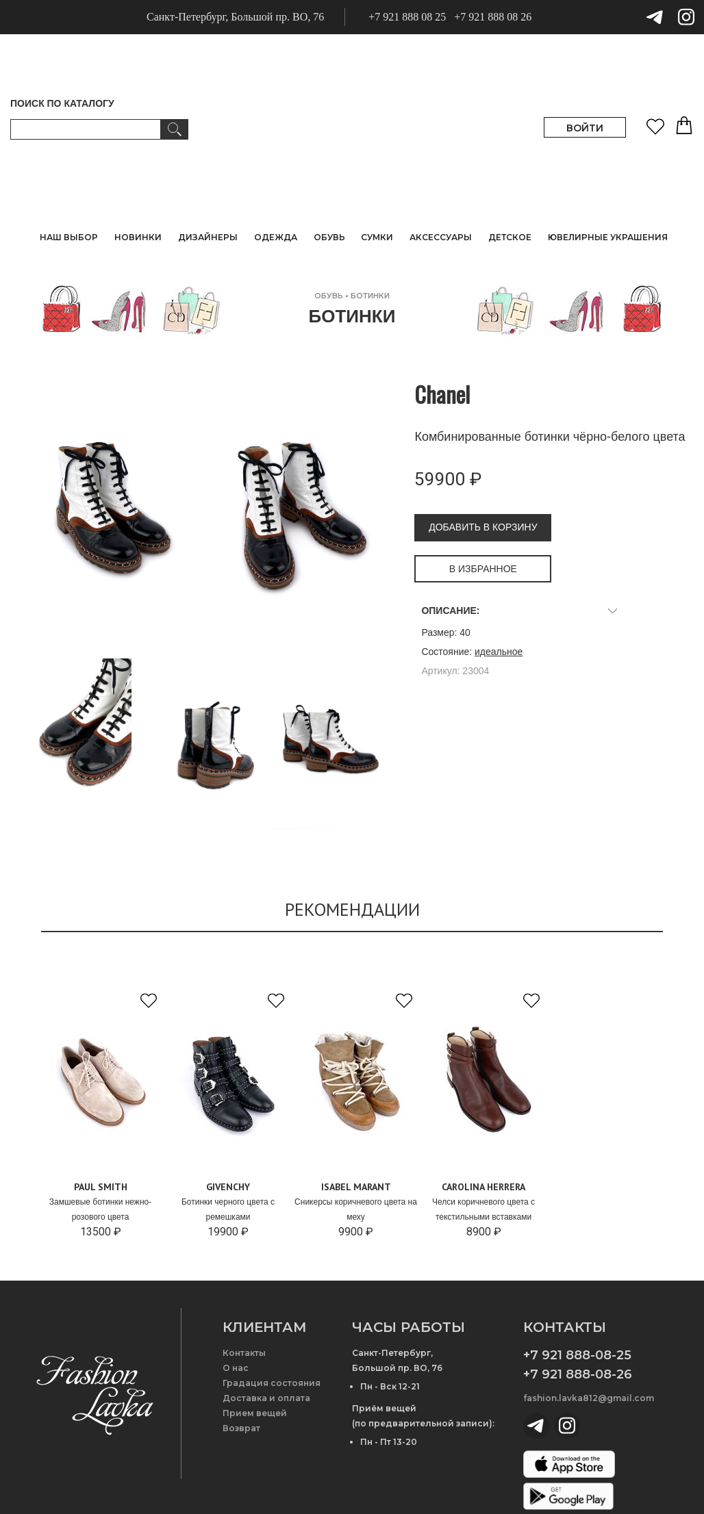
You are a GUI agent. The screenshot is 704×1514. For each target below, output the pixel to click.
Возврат (241, 1428)
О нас (236, 1368)
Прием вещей (255, 1413)
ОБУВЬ (328, 295)
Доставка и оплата (266, 1398)
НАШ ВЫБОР (69, 237)
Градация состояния (271, 1383)
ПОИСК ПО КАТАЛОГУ (62, 103)
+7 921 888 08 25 (407, 17)
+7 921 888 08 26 (492, 17)
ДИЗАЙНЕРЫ (208, 237)
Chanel (442, 394)
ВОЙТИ (584, 128)
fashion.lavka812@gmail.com (588, 1398)
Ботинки (370, 295)
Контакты (244, 1353)
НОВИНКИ (138, 237)
